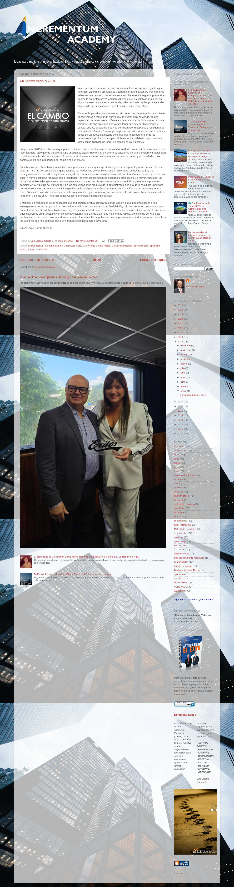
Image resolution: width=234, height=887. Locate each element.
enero (184, 391)
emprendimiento (182, 525)
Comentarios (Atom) (44, 267)
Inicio (97, 260)
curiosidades (180, 520)
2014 (180, 415)
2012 (180, 424)
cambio (59, 245)
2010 (180, 433)
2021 (180, 328)
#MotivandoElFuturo (184, 475)
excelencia (179, 549)
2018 (180, 341)
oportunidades (141, 245)
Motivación (179, 446)
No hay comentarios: (87, 241)
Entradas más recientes (37, 260)
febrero (185, 386)
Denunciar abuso (185, 714)
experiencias (180, 533)
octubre (185, 354)
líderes (177, 516)
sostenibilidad (181, 582)
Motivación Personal (122, 245)
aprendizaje (180, 541)
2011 (180, 429)
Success (178, 578)
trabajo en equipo (183, 566)
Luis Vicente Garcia (92, 245)
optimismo (155, 245)
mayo (184, 377)
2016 (180, 406)
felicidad (178, 512)
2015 (180, 411)
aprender (178, 537)
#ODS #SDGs (181, 586)
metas (107, 245)
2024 (180, 314)
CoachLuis (69, 245)
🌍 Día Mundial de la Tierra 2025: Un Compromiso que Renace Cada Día (199, 207)
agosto (184, 363)
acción (177, 479)
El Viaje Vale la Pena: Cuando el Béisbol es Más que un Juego (199, 153)
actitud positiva (35, 245)
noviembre (186, 350)
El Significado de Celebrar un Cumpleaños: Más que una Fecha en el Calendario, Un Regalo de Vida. (86, 556)
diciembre (186, 345)
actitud (177, 487)
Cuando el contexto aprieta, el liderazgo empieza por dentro (58, 277)
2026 (180, 305)
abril (183, 382)
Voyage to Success (37, 249)
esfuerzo (178, 491)
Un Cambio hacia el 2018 (37, 81)
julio (183, 368)
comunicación (181, 562)
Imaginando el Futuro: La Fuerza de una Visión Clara (201, 180)
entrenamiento (181, 553)
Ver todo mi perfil (195, 286)
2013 (180, 420)
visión (177, 454)
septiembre (187, 359)
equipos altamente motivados (189, 557)
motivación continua (184, 504)
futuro (177, 463)
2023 (180, 319)
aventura (49, 245)
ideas (177, 467)
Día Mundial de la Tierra (186, 570)
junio (183, 372)
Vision (23, 249)
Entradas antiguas (153, 260)
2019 (180, 337)
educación (179, 545)
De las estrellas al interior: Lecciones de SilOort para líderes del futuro (200, 236)
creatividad (179, 508)
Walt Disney (180, 591)
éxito (78, 245)
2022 (180, 323)
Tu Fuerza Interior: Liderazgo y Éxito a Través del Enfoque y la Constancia (72, 574)
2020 (180, 332)
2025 (180, 309)
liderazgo (179, 500)
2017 (180, 401)
